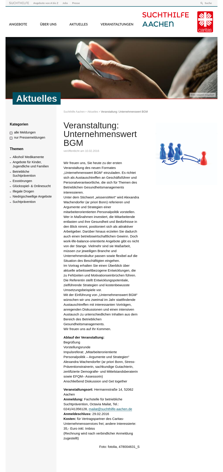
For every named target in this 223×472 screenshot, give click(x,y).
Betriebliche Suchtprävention (24, 174)
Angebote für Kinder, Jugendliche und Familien (31, 164)
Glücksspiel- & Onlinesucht (32, 186)
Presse (76, 3)
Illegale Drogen (23, 191)
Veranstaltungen (117, 24)
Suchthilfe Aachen (74, 111)
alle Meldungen (25, 132)
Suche (208, 3)
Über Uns (48, 24)
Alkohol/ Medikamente (28, 157)
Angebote (18, 24)
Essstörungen (22, 181)
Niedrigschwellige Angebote (32, 196)
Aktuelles (78, 24)
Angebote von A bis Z (45, 3)
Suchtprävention (24, 202)
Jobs (65, 3)
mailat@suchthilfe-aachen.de (110, 409)
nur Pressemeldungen (29, 137)
